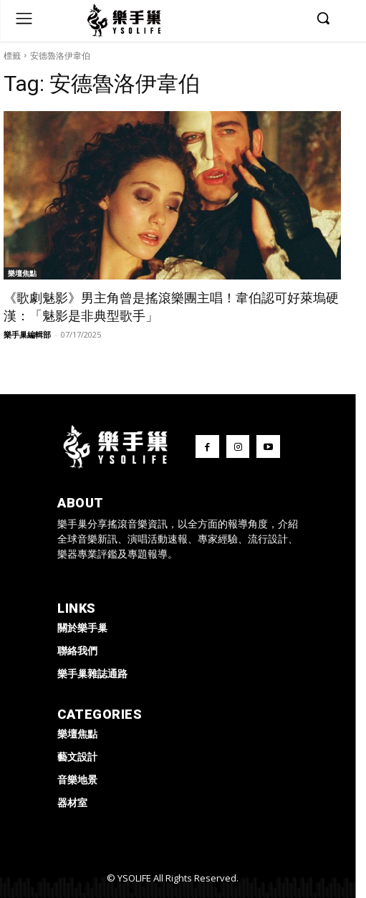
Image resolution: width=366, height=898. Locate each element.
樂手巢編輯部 (27, 334)
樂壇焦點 (22, 273)
